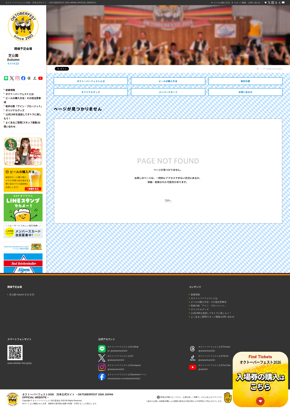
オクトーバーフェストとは (20, 94)
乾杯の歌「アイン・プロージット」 (24, 106)
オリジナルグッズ (15, 110)
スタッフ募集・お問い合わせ (247, 2)
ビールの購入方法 (222, 2)
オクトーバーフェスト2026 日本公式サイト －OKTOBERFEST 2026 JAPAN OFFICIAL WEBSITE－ (52, 2)
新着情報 (10, 90)
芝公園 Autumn (13, 59)
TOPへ (168, 200)
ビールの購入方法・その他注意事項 (168, 81)
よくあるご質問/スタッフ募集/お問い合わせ (212, 316)
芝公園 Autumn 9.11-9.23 (21, 294)
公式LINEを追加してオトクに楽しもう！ (211, 313)
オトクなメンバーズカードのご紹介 (168, 92)
